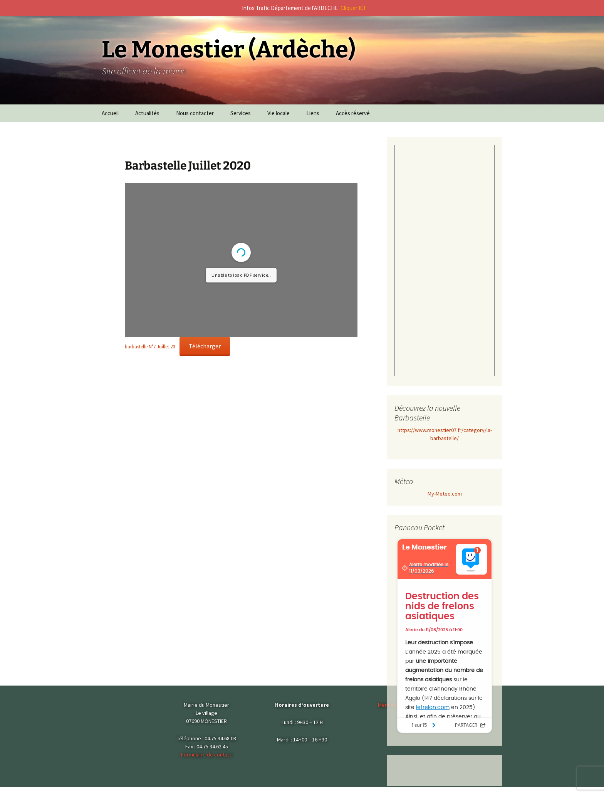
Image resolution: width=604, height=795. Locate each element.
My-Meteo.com (445, 493)
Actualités (147, 113)
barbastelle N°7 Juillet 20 (150, 346)
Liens (312, 113)
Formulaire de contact (206, 754)
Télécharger (205, 346)
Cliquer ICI (353, 8)
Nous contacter (195, 113)
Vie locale (278, 113)
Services (240, 113)
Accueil (110, 113)
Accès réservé (353, 113)
